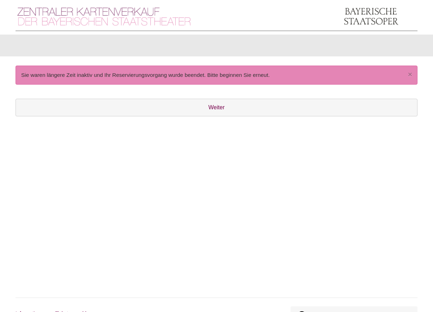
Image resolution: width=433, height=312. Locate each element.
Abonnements (151, 47)
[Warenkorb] (390, 47)
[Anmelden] (340, 47)
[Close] (410, 77)
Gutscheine (104, 47)
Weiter (216, 111)
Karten (33, 47)
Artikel (65, 47)
